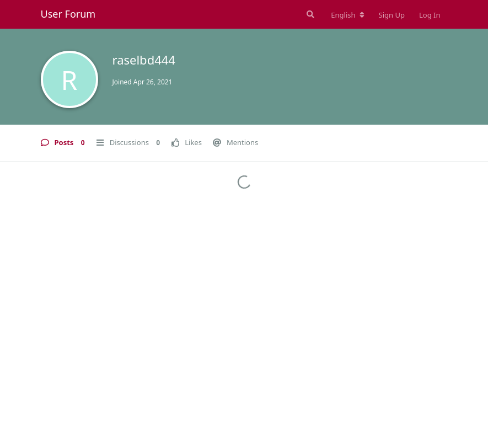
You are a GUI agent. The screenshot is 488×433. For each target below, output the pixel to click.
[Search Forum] (309, 14)
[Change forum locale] (347, 15)
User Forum (68, 13)
